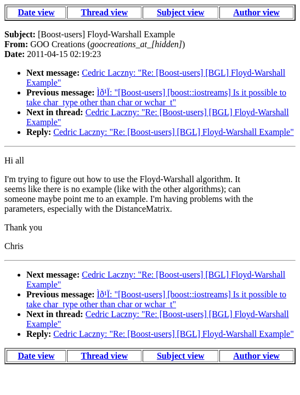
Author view (256, 12)
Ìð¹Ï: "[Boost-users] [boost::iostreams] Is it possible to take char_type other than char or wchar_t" (156, 97)
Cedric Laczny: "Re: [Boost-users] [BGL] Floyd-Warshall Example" (173, 132)
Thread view (104, 12)
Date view (36, 12)
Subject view (181, 12)
